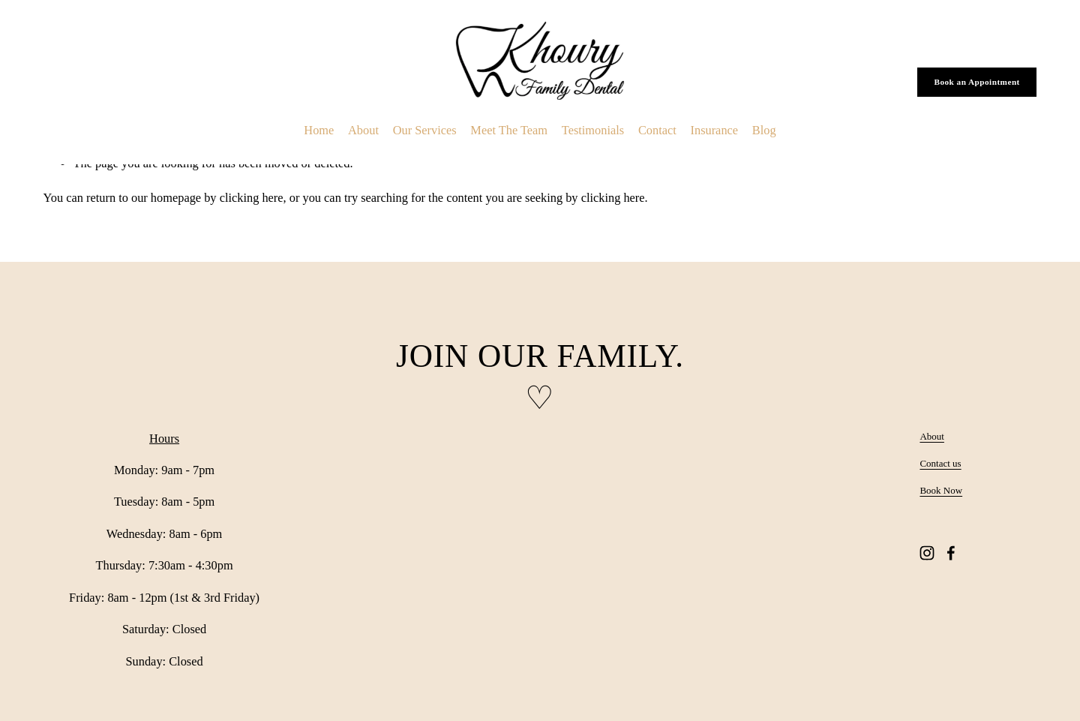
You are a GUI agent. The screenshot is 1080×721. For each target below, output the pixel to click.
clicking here (252, 198)
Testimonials (593, 130)
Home (319, 130)
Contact (657, 130)
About (363, 130)
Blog (764, 130)
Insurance (715, 130)
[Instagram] (927, 552)
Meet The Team (509, 130)
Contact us (940, 463)
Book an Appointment (976, 81)
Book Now (941, 490)
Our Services (425, 130)
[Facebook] (951, 552)
